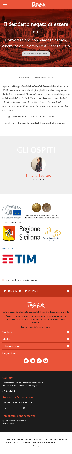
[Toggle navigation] (6, 4)
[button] (68, 293)
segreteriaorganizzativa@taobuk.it (17, 408)
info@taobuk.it (8, 391)
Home (5, 280)
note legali (50, 442)
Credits (36, 446)
